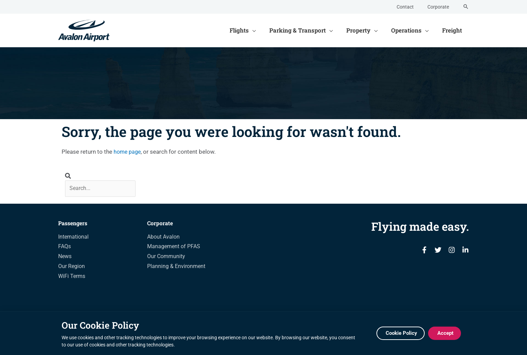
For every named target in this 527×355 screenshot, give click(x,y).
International (73, 237)
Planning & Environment (176, 267)
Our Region (71, 267)
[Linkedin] (465, 251)
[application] (261, 30)
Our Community (166, 257)
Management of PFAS (173, 247)
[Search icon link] (466, 7)
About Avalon (163, 237)
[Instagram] (451, 251)
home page (128, 151)
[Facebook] (424, 251)
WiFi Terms (71, 277)
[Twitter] (438, 251)
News (65, 257)
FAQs (64, 247)
